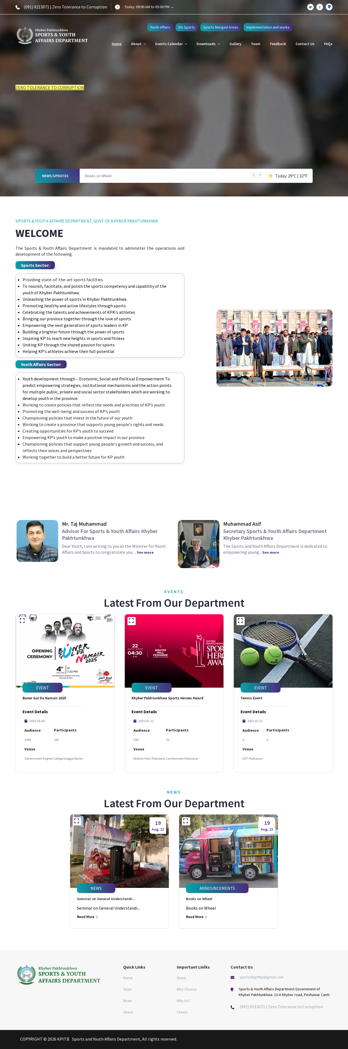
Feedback (278, 43)
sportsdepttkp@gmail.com (262, 977)
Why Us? (183, 1000)
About (128, 1012)
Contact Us (305, 43)
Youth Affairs (160, 27)
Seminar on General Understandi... (106, 898)
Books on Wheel (98, 175)
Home (117, 43)
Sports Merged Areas (220, 27)
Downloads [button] (208, 43)
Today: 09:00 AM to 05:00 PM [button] (149, 6)
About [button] (138, 43)
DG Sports (186, 27)
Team (255, 43)
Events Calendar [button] (171, 43)
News (127, 1000)
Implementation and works (268, 27)
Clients (182, 1012)
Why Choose (187, 989)
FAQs (328, 43)
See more (145, 552)
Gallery (235, 43)
